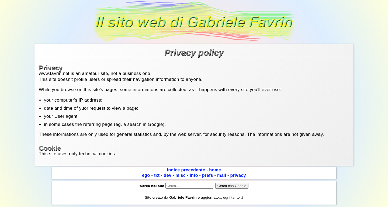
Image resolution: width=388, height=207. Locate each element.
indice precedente (186, 170)
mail (221, 175)
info (194, 175)
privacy (238, 175)
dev (168, 175)
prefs (207, 175)
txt (157, 175)
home (215, 170)
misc (180, 175)
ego (146, 175)
